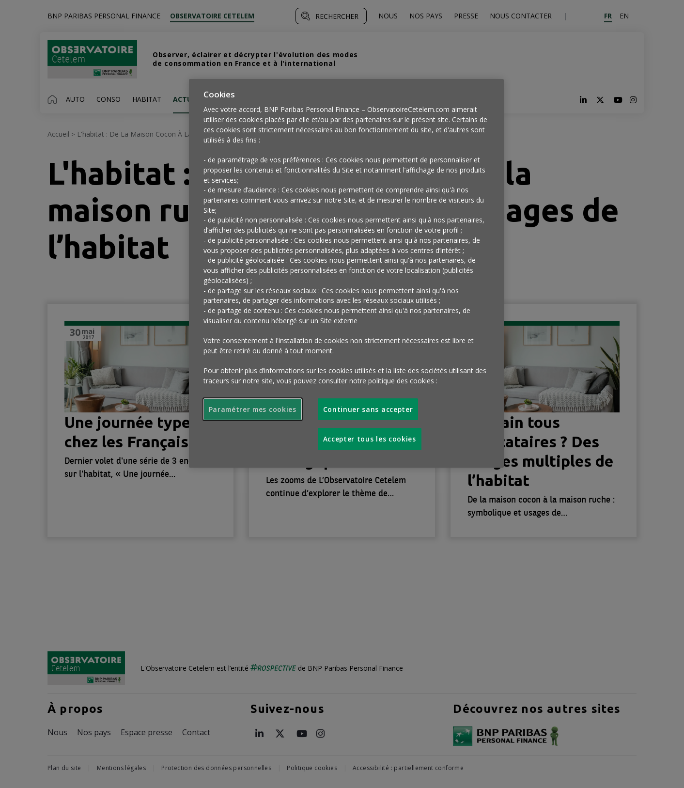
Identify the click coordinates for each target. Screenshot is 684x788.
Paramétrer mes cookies (252, 409)
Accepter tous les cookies (369, 438)
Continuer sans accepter (368, 409)
